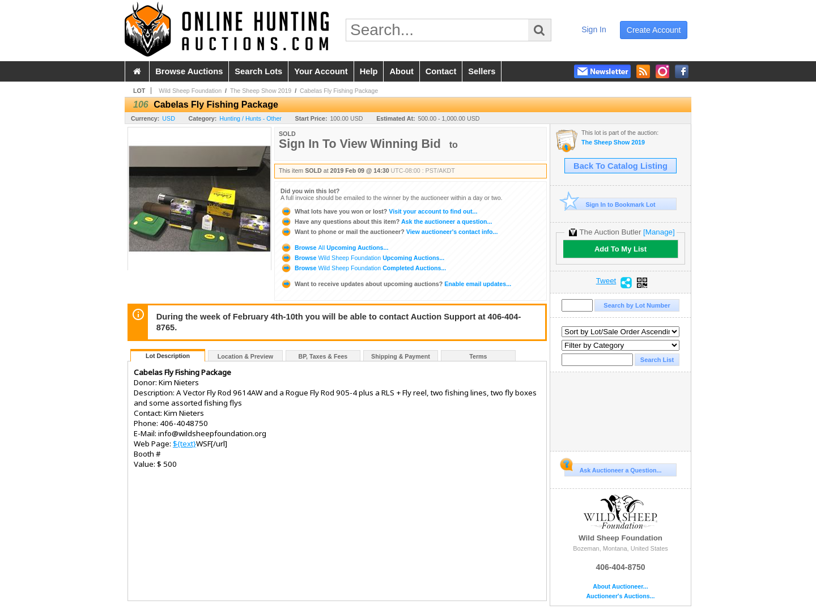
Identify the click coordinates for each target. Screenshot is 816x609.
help (369, 71)
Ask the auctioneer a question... (386, 221)
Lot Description (168, 355)
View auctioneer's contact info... (389, 231)
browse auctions (189, 71)
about (401, 71)
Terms (478, 356)
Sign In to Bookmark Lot (610, 204)
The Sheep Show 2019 (260, 90)
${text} (184, 443)
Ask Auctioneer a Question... (612, 468)
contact (441, 71)
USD (168, 118)
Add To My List (620, 249)
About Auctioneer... (620, 587)
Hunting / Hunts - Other (250, 118)
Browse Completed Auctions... (363, 268)
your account (320, 71)
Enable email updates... (395, 283)
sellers (481, 71)
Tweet (606, 281)
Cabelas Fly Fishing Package (339, 90)
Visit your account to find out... (378, 211)
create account (654, 30)
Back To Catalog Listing (620, 166)
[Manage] (659, 232)
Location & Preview (245, 356)
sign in (593, 29)
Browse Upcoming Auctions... (334, 247)
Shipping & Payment (400, 356)
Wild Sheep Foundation (190, 90)
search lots (258, 71)
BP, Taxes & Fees (323, 356)
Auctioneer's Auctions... (620, 596)
